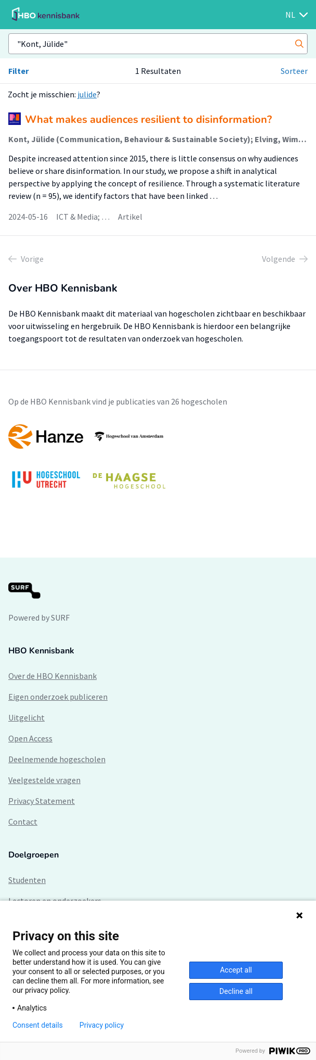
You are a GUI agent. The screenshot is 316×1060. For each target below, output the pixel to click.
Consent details (37, 1025)
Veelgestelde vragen (44, 780)
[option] (158, 461)
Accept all (236, 970)
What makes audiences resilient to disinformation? (148, 119)
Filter (18, 70)
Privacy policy (102, 1025)
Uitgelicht (26, 717)
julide (87, 94)
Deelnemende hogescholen (57, 759)
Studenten (27, 880)
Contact (22, 821)
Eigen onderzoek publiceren (58, 696)
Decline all (236, 991)
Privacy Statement (41, 801)
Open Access (30, 738)
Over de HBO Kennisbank (52, 676)
